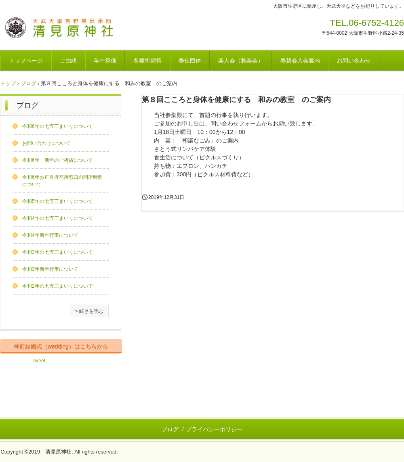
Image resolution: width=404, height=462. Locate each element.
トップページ (26, 60)
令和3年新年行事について (50, 269)
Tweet (38, 361)
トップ (8, 83)
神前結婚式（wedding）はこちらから (61, 346)
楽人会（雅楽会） (240, 60)
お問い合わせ (354, 60)
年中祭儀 (105, 60)
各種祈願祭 (147, 60)
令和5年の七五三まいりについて (57, 201)
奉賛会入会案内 (300, 60)
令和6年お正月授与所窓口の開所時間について (62, 180)
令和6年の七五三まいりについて (57, 126)
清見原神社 (59, 29)
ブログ (28, 83)
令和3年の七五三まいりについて (57, 252)
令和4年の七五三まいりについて (57, 218)
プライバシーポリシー (214, 429)
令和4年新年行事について (50, 235)
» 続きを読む (89, 311)
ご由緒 (68, 60)
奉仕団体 (190, 60)
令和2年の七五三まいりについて (57, 286)
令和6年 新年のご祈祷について (57, 160)
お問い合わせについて (46, 143)
